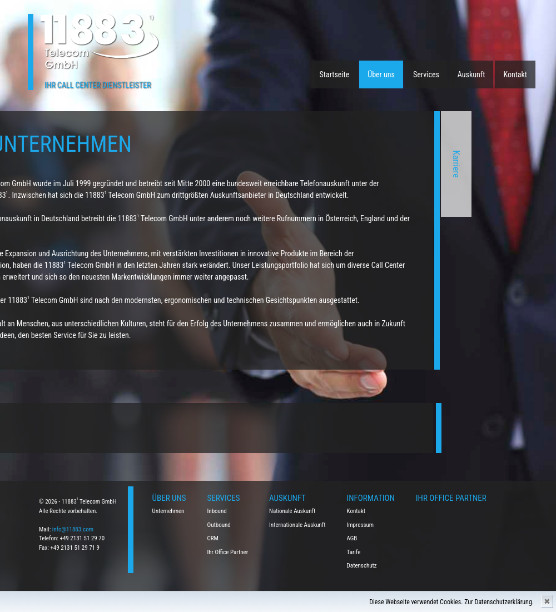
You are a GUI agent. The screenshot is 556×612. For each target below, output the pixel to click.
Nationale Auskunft (292, 511)
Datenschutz (362, 565)
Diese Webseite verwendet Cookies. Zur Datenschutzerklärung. (451, 602)
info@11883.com (72, 529)
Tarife (354, 552)
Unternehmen (168, 511)
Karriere (369, 164)
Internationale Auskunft (297, 525)
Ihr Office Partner (228, 552)
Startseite (335, 74)
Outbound (219, 525)
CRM (213, 538)
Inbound (217, 511)
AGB (352, 538)
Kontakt (515, 74)
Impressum (360, 525)
